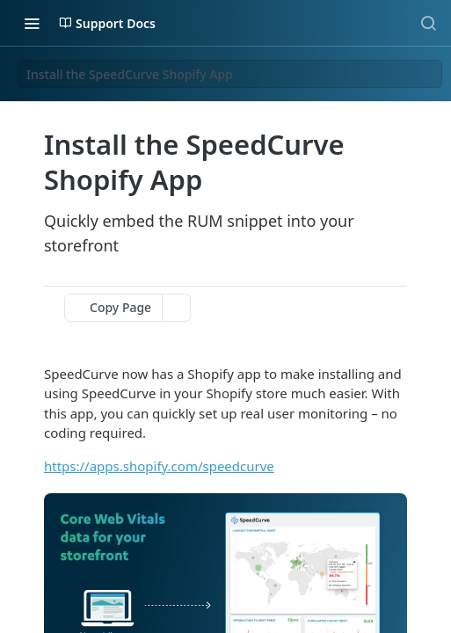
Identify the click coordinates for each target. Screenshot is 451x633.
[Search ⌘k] (428, 23)
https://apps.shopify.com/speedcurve (159, 466)
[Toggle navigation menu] (32, 23)
